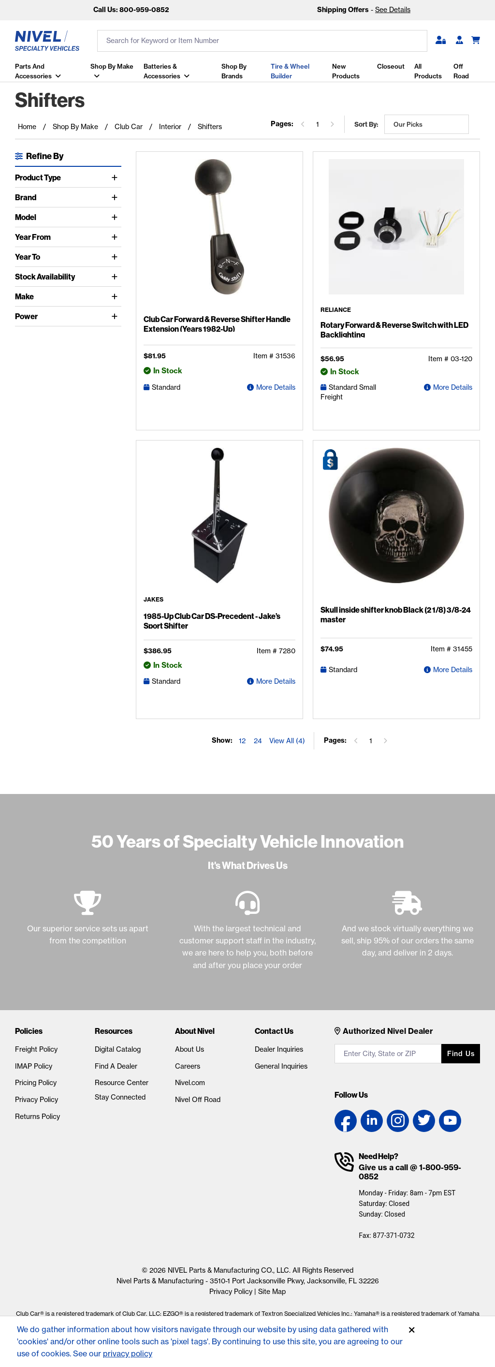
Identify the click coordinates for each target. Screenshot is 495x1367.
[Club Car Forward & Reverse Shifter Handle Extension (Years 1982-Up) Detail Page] (219, 234)
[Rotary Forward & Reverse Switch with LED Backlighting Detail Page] (396, 233)
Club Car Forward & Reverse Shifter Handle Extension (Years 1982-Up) (217, 324)
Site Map (272, 1291)
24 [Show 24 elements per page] (258, 740)
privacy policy (128, 1353)
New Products (345, 71)
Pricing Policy (36, 1082)
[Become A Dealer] (459, 40)
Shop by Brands (233, 71)
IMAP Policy (33, 1066)
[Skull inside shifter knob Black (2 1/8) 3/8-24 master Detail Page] (396, 524)
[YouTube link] (450, 1121)
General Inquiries (281, 1066)
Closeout (391, 66)
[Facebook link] (346, 1121)
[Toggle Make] (116, 296)
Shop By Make (111, 66)
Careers (187, 1066)
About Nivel (195, 1031)
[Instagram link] (398, 1121)
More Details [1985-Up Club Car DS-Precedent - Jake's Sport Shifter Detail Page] (275, 681)
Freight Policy (36, 1049)
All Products (428, 71)
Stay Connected (120, 1097)
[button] (441, 40)
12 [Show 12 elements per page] (242, 740)
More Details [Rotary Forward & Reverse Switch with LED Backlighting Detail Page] (452, 387)
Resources (113, 1031)
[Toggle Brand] (116, 197)
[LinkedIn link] (372, 1121)
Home (27, 126)
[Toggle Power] (116, 316)
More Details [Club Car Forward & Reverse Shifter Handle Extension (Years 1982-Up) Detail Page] (275, 387)
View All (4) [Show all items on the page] (287, 740)
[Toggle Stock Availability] (116, 276)
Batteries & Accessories (161, 71)
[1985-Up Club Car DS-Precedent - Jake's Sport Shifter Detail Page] (219, 522)
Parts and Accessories (33, 71)
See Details (392, 9)
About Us (189, 1049)
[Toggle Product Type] (116, 177)
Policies (29, 1031)
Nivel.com (190, 1082)
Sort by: (366, 124)
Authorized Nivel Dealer (388, 1031)
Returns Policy (37, 1116)
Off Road (461, 71)
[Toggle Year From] (116, 237)
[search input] (262, 41)
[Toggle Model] (116, 217)
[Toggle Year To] (116, 257)
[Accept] (411, 1330)
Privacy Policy (36, 1099)
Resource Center (121, 1082)
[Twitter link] (424, 1121)
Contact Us (274, 1031)
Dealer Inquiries (279, 1049)
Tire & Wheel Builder (290, 71)
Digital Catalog (118, 1049)
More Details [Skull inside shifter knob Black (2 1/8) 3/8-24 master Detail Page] (452, 669)
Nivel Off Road (197, 1099)
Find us (461, 1053)
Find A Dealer (116, 1066)
